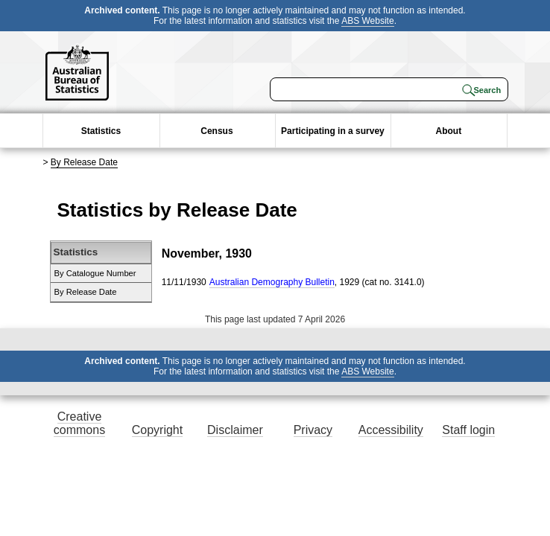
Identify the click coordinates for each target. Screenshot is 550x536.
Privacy (313, 430)
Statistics (101, 131)
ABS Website (367, 21)
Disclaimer (235, 430)
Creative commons (79, 423)
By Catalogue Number (95, 273)
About (449, 131)
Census (216, 131)
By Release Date (84, 162)
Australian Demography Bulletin (272, 282)
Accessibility (390, 430)
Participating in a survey (333, 131)
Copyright (157, 430)
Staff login (468, 430)
